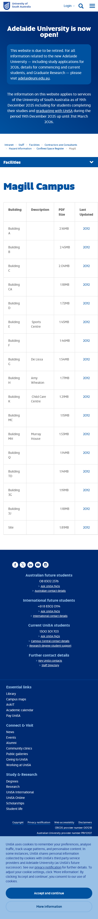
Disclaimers (85, 822)
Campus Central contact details (50, 641)
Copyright (17, 822)
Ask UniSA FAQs (50, 586)
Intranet (9, 144)
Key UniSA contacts (50, 661)
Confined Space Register (50, 148)
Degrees (12, 781)
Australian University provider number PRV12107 (64, 833)
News (10, 732)
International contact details (50, 616)
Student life (14, 808)
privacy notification (48, 867)
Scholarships (15, 803)
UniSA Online (15, 797)
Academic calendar (19, 710)
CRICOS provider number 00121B (73, 827)
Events (11, 737)
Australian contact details (50, 591)
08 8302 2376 (49, 581)
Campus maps (16, 699)
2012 (86, 228)
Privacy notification (39, 822)
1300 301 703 (49, 631)
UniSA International (20, 792)
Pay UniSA (13, 715)
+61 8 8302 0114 (49, 606)
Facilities (34, 144)
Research (13, 786)
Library (11, 693)
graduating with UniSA (54, 110)
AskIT (10, 704)
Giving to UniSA (17, 759)
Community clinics (19, 748)
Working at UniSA (18, 765)
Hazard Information (20, 148)
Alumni (11, 743)
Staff (21, 144)
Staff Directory (50, 665)
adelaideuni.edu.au (34, 78)
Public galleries (17, 754)
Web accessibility (64, 822)
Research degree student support (50, 646)
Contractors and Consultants (61, 144)
